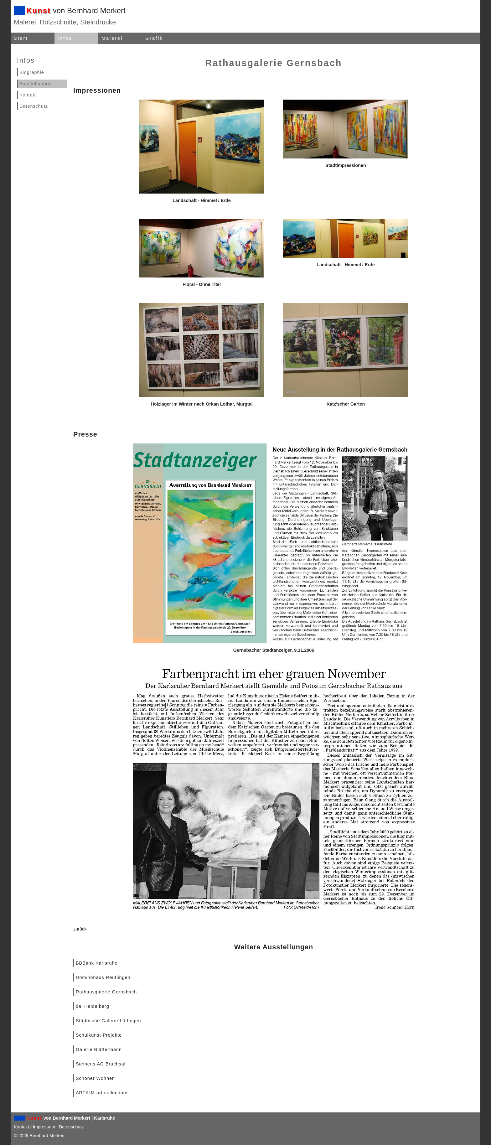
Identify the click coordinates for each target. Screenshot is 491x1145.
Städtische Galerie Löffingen (108, 1020)
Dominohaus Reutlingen (103, 977)
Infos (65, 38)
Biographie (31, 72)
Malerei (112, 38)
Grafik (154, 38)
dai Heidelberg (92, 1006)
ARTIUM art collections (102, 1092)
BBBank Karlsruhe (97, 963)
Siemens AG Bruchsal (101, 1063)
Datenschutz (33, 106)
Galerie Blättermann (99, 1049)
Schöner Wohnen (95, 1078)
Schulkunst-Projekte (99, 1035)
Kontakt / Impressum (34, 1126)
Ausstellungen (35, 83)
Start (21, 38)
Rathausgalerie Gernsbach (106, 991)
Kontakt (28, 94)
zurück (79, 928)
